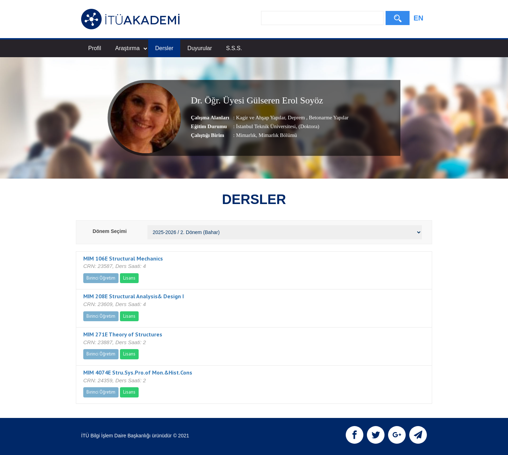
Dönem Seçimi (110, 231)
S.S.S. (234, 48)
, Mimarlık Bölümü (276, 135)
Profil (94, 48)
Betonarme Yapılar (328, 117)
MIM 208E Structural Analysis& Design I (133, 296)
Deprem (296, 117)
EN (418, 18)
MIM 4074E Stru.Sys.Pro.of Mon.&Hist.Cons (137, 372)
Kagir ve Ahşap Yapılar (260, 117)
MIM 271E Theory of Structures (122, 334)
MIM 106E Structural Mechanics (123, 258)
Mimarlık (246, 135)
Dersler (164, 48)
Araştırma (131, 48)
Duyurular (199, 48)
